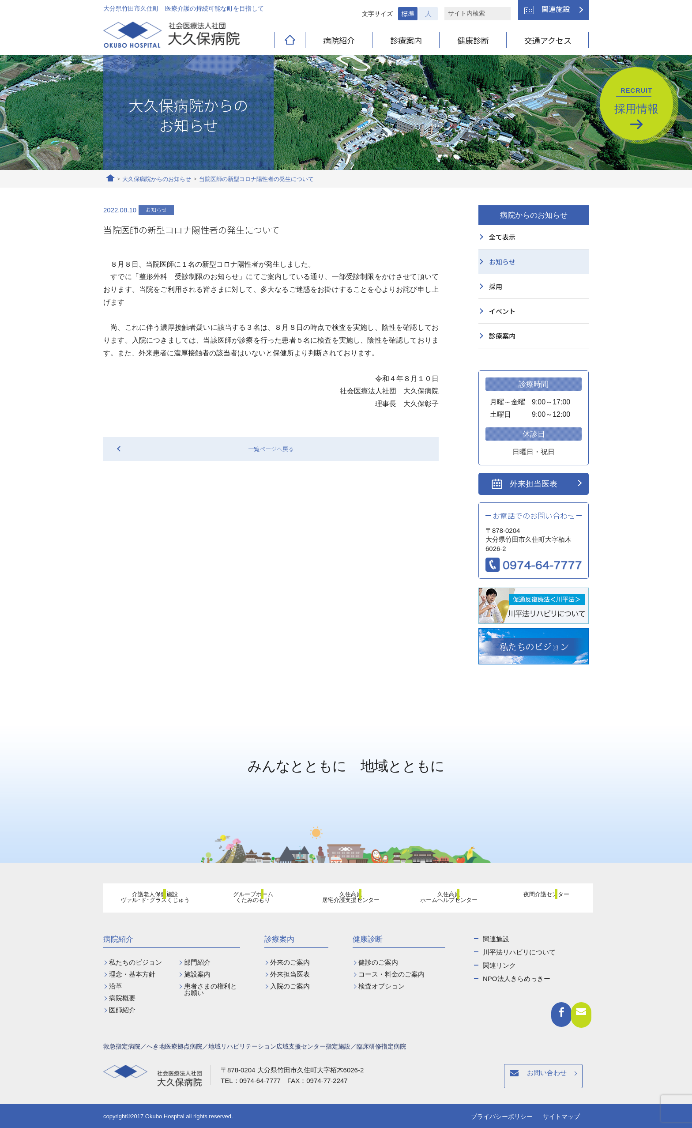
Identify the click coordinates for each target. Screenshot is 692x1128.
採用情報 (636, 101)
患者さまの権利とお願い (210, 989)
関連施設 (556, 9)
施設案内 (197, 974)
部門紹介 (197, 962)
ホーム (110, 179)
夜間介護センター (541, 898)
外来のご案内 (290, 962)
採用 (495, 286)
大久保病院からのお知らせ (156, 179)
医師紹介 (122, 1010)
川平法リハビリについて (519, 952)
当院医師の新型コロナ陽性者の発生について (256, 179)
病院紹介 (339, 40)
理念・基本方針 (132, 974)
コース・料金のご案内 (391, 974)
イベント (502, 311)
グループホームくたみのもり (248, 899)
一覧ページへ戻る (270, 448)
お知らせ (502, 261)
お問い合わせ (417, 1077)
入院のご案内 (290, 986)
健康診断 (473, 40)
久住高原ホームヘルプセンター (443, 899)
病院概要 (122, 998)
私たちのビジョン (135, 962)
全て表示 (502, 236)
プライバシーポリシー (502, 1116)
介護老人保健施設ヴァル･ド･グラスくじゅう (150, 899)
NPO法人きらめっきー (516, 978)
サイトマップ (561, 1116)
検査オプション (381, 986)
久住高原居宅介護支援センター (345, 899)
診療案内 (406, 40)
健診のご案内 (378, 962)
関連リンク (499, 965)
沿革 (115, 986)
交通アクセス (548, 40)
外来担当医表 (533, 483)
